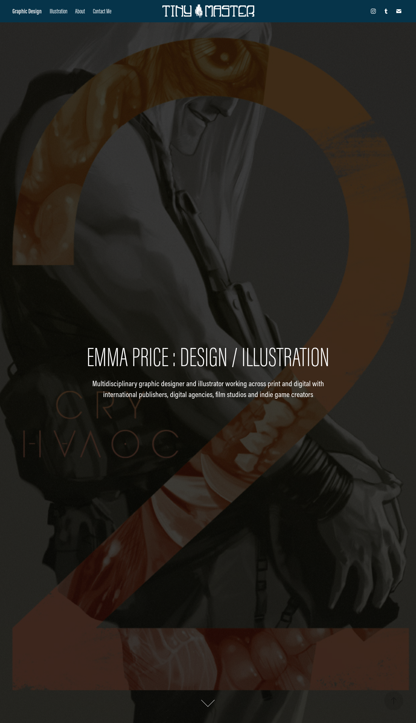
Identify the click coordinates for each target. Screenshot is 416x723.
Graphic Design (27, 11)
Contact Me (102, 11)
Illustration (58, 11)
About (80, 11)
